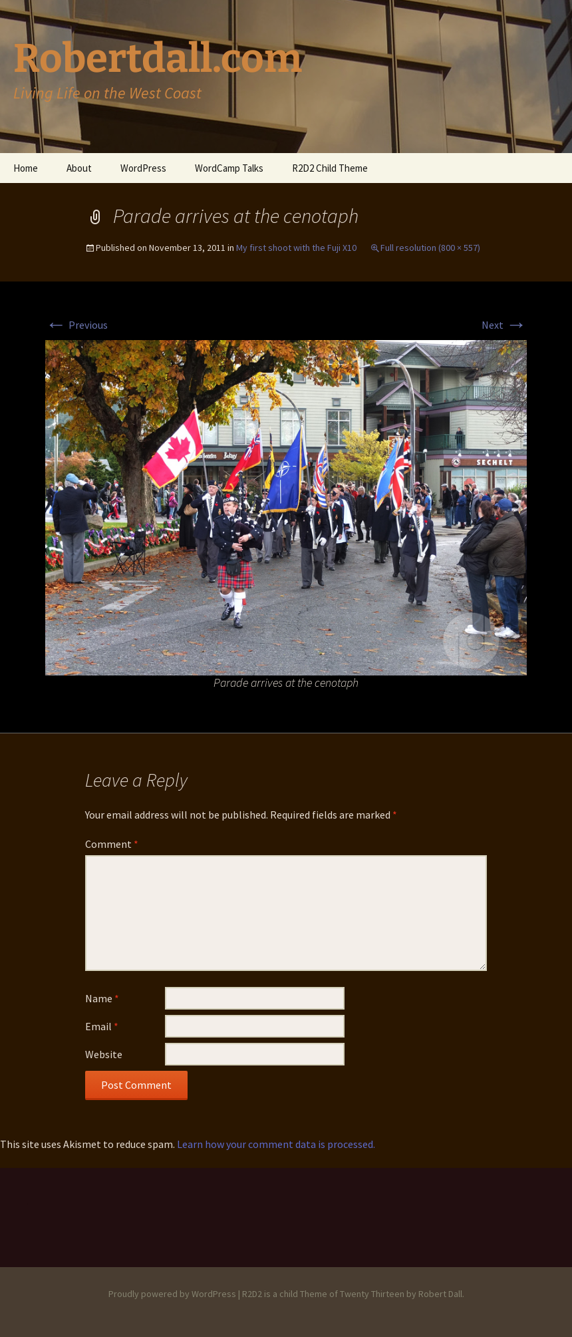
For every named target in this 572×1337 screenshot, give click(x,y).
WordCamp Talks (229, 168)
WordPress (143, 168)
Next (504, 324)
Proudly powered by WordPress (172, 1294)
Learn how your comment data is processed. (276, 1144)
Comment (111, 844)
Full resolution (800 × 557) (430, 248)
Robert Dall (440, 1294)
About (79, 168)
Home (25, 168)
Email (101, 1026)
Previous (76, 324)
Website (103, 1054)
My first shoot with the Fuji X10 (296, 248)
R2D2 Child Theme (330, 168)
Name (102, 998)
